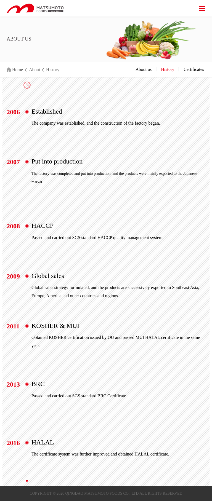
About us (144, 69)
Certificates (194, 69)
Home (15, 69)
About (34, 69)
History (52, 69)
